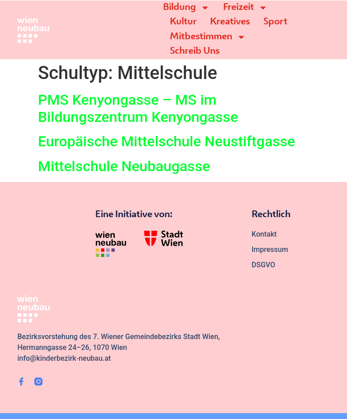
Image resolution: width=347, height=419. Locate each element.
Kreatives (230, 22)
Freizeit (245, 7)
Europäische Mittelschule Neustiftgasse (166, 141)
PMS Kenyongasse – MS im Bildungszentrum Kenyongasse (138, 108)
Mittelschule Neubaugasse (124, 166)
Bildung (186, 7)
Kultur (183, 22)
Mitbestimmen (208, 37)
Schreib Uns (195, 51)
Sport (275, 22)
